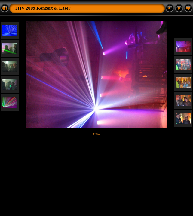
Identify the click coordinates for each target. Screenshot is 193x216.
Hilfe (96, 134)
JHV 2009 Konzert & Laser (42, 7)
